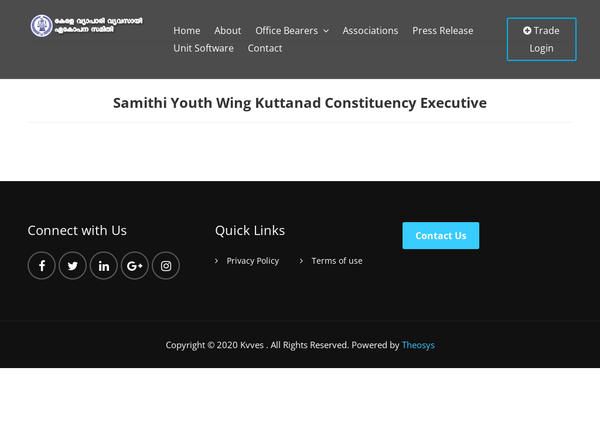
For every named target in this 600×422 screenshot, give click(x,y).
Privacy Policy (253, 260)
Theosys (418, 344)
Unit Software (203, 48)
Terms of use (337, 260)
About (227, 30)
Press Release (442, 30)
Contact (265, 48)
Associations (370, 30)
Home (186, 30)
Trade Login (541, 39)
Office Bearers (286, 30)
